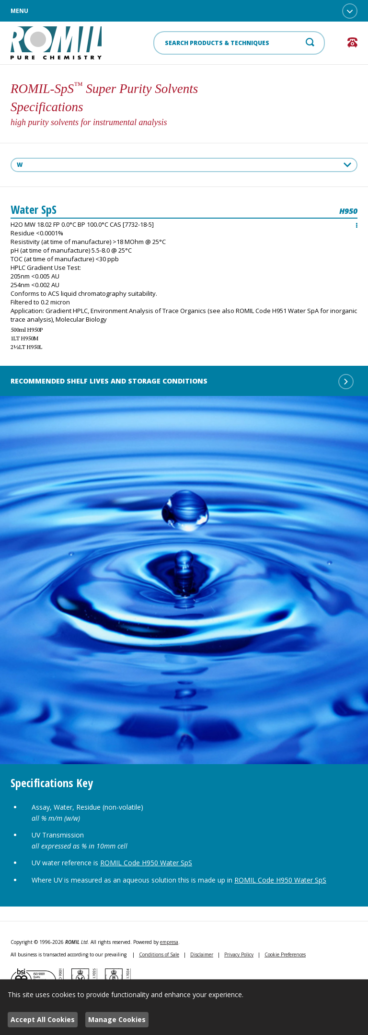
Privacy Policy (238, 954)
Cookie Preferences (285, 954)
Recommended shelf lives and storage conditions (182, 381)
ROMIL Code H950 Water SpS (146, 862)
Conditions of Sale (159, 954)
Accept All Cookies (43, 1019)
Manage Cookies (117, 1019)
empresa (169, 942)
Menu (184, 11)
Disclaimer (201, 954)
